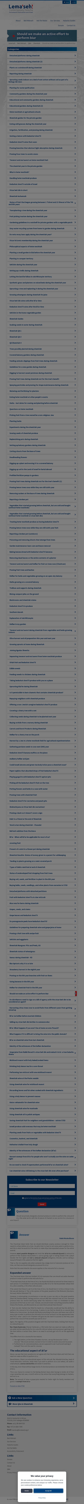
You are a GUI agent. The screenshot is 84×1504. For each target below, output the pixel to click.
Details (27, 1491)
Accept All (48, 1491)
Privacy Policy (42, 1498)
